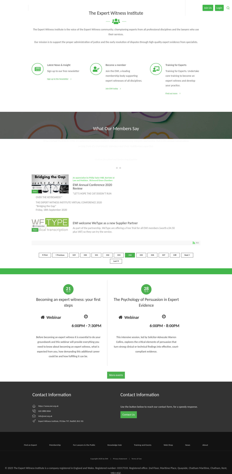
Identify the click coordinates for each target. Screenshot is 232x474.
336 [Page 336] (152, 255)
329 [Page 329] (74, 255)
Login (219, 7)
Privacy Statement (120, 459)
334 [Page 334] (130, 255)
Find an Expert (30, 445)
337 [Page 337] (163, 255)
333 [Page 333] (118, 255)
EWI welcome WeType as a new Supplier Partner (105, 223)
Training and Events (143, 445)
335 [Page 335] (141, 255)
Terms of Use (137, 459)
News (35, 191)
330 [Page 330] (85, 255)
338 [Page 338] (174, 255)
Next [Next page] (186, 255)
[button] (113, 168)
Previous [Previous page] (60, 255)
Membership (55, 445)
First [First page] (46, 255)
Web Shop (168, 445)
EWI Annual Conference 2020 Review (92, 186)
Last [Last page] (115, 261)
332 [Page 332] (107, 255)
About (205, 445)
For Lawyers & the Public (84, 445)
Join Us (208, 7)
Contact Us (128, 414)
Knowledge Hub (115, 445)
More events (116, 375)
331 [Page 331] (96, 255)
